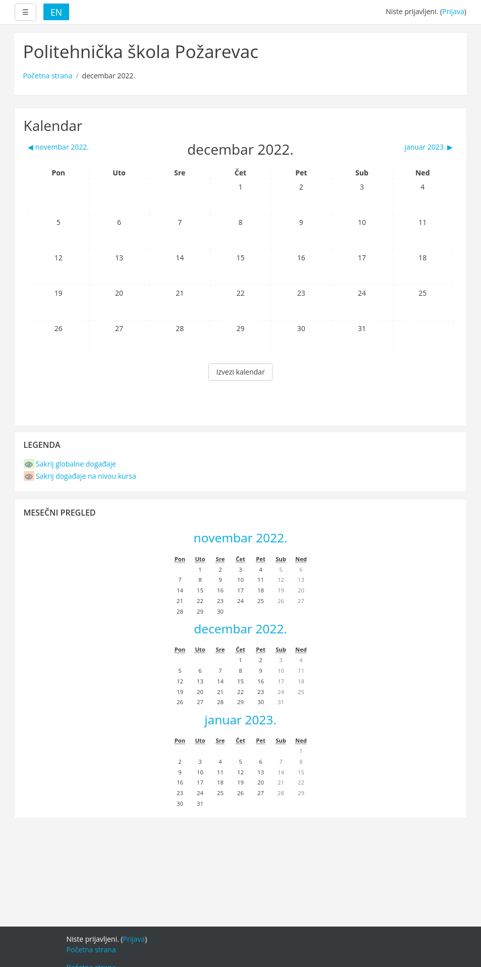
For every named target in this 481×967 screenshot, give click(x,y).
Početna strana (48, 75)
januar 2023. (240, 719)
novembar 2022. (241, 537)
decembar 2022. (240, 628)
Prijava (453, 11)
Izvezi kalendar (240, 372)
